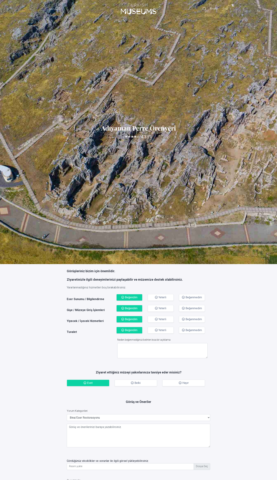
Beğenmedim (192, 297)
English (214, 8)
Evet (88, 383)
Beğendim (129, 297)
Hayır (184, 383)
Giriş (225, 8)
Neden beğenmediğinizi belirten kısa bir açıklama (143, 339)
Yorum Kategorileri (77, 410)
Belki (136, 383)
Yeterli (160, 297)
